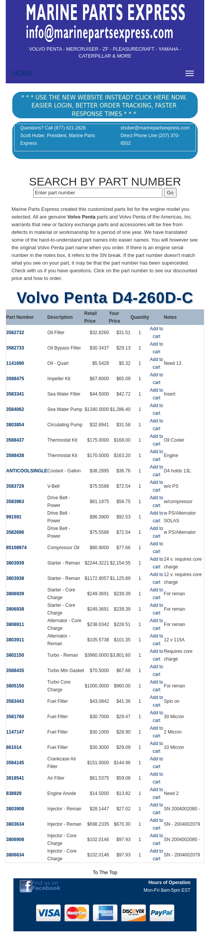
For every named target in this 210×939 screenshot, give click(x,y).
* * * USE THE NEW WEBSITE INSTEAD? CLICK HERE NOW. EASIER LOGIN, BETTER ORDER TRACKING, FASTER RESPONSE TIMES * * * (104, 106)
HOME (22, 73)
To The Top (105, 872)
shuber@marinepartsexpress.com (155, 128)
